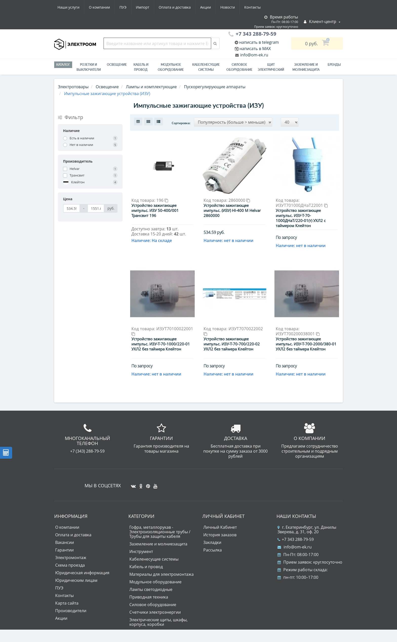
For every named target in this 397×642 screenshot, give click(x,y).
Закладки (212, 542)
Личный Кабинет (220, 527)
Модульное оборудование (171, 67)
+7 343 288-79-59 (295, 539)
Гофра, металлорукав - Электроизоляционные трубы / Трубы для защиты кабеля (159, 531)
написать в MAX (255, 48)
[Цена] (71, 208)
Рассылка (212, 550)
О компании (99, 7)
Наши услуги (68, 7)
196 (162, 200)
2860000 (239, 200)
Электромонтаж (70, 557)
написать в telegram (258, 42)
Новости (227, 7)
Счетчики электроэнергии (155, 612)
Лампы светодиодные (150, 589)
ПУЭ (123, 7)
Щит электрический (271, 67)
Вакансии (64, 542)
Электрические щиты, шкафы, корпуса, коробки (158, 622)
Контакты (252, 7)
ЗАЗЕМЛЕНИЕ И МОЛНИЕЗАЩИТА (306, 67)
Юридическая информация (82, 572)
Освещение (117, 65)
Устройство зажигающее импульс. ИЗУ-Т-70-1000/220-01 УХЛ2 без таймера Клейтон (160, 343)
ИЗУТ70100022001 (162, 331)
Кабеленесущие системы (206, 67)
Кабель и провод (140, 67)
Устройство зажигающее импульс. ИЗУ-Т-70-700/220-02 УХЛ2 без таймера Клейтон (232, 343)
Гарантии (64, 550)
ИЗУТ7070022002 (233, 331)
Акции (205, 7)
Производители (70, 610)
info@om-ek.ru (253, 55)
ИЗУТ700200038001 (298, 334)
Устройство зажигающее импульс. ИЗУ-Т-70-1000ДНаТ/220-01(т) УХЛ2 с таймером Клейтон (301, 218)
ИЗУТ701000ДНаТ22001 (302, 205)
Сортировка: (181, 123)
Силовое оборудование (239, 67)
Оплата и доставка (175, 7)
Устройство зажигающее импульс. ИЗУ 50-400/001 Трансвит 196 (155, 210)
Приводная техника (148, 597)
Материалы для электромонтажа (161, 574)
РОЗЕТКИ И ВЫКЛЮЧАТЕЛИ (88, 67)
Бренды (334, 65)
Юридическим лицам (76, 580)
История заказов (219, 535)
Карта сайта (66, 603)
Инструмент (141, 551)
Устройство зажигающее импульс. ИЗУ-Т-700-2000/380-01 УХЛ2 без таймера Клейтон (306, 343)
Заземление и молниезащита (158, 544)
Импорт (142, 7)
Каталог (63, 65)
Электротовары (73, 87)
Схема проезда (70, 565)
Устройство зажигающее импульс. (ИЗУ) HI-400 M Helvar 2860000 (232, 210)
